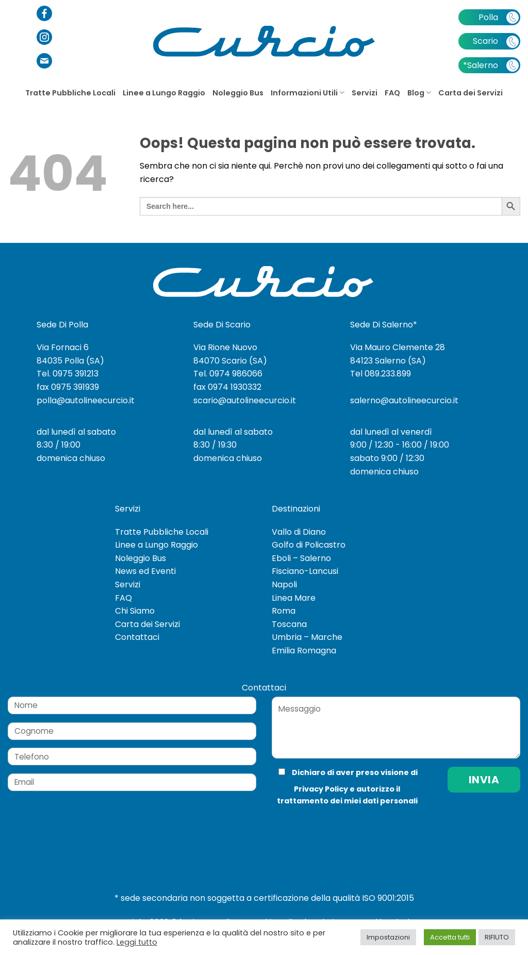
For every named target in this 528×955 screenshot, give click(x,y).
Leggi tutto (137, 942)
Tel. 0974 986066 (227, 374)
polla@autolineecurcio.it (86, 400)
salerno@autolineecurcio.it (404, 400)
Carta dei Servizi (470, 93)
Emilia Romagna (304, 650)
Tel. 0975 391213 (67, 374)
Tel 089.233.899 (380, 374)
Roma (283, 611)
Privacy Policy (321, 789)
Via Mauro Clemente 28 (397, 347)
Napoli (284, 584)
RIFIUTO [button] (497, 937)
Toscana (289, 624)
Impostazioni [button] (388, 937)
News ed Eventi (145, 571)
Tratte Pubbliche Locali (70, 93)
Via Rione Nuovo (225, 347)
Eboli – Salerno (301, 558)
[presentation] (341, 827)
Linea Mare (294, 598)
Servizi (364, 93)
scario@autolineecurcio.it (244, 400)
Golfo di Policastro (308, 545)
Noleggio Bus (237, 93)
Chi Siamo (135, 611)
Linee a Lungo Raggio (164, 93)
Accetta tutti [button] (450, 937)
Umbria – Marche (307, 637)
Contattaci (137, 637)
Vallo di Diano (299, 532)
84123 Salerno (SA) (388, 361)
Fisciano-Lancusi (305, 571)
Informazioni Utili (307, 93)
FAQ (392, 93)
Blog (419, 93)
